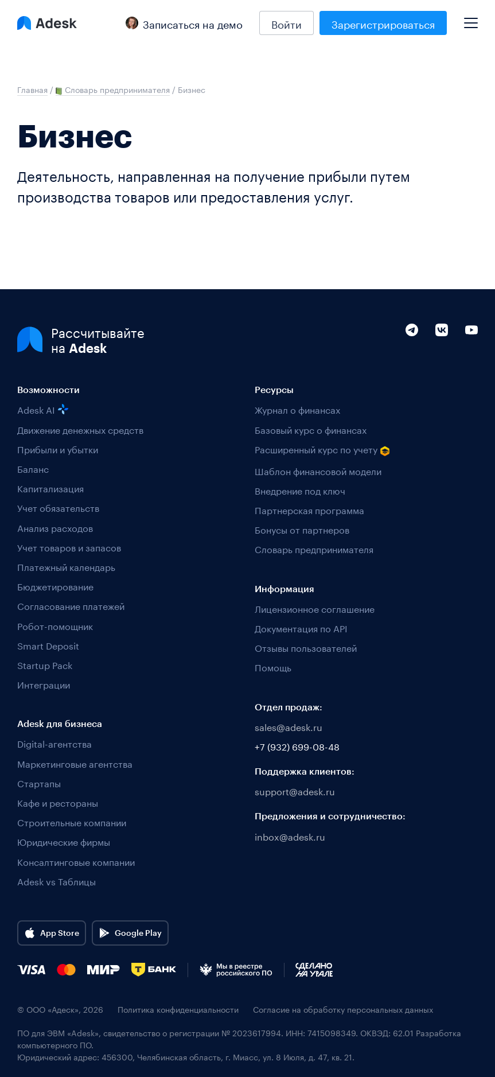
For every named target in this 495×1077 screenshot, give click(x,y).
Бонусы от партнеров (302, 528)
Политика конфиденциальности (178, 1009)
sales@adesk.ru (288, 726)
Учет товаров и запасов (69, 546)
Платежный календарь (66, 566)
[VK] (441, 354)
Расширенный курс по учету (322, 449)
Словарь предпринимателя (314, 548)
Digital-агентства (54, 742)
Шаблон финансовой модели (318, 470)
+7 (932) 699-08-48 (297, 745)
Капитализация (50, 487)
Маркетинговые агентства (74, 762)
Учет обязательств (58, 506)
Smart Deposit (48, 644)
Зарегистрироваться (383, 23)
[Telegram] (412, 354)
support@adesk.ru (295, 790)
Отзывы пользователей (306, 646)
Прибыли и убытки (57, 448)
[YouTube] (471, 354)
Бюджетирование (55, 585)
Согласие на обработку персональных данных (343, 1009)
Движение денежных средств (80, 428)
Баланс (33, 467)
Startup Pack (44, 664)
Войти (286, 23)
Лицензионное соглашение (315, 607)
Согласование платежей (70, 605)
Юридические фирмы (63, 840)
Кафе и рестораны (57, 801)
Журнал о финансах (297, 408)
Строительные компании (71, 821)
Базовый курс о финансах (311, 428)
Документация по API (301, 627)
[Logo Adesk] (47, 23)
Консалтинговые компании (76, 861)
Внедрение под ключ (300, 489)
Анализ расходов (55, 527)
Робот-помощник (55, 625)
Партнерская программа (309, 509)
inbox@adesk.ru (290, 835)
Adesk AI (42, 408)
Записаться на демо (184, 23)
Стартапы (39, 782)
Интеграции (43, 683)
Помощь (273, 666)
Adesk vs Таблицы (56, 880)
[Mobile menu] (471, 18)
